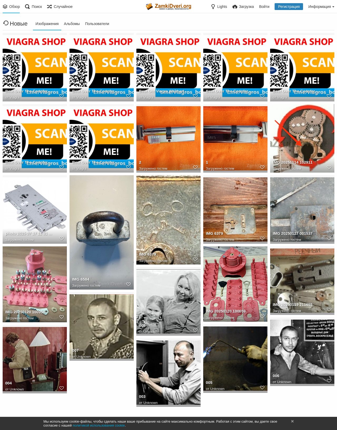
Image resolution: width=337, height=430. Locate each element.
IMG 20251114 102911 (292, 163)
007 (75, 351)
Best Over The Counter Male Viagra (28, 163)
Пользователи (97, 24)
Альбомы (72, 24)
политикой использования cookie (99, 425)
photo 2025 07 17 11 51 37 (28, 234)
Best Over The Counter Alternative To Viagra (229, 92)
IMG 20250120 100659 (225, 312)
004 (8, 384)
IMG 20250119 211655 (292, 305)
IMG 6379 (147, 255)
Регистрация (289, 6)
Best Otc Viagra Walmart (160, 92)
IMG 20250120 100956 (24, 313)
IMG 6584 (80, 280)
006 (276, 376)
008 (142, 326)
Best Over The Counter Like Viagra (296, 92)
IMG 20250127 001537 (292, 234)
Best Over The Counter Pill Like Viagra (28, 92)
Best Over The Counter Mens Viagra (95, 163)
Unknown (150, 332)
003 (142, 397)
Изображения (47, 24)
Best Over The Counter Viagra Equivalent (95, 92)
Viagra (14, 98)
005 (209, 383)
